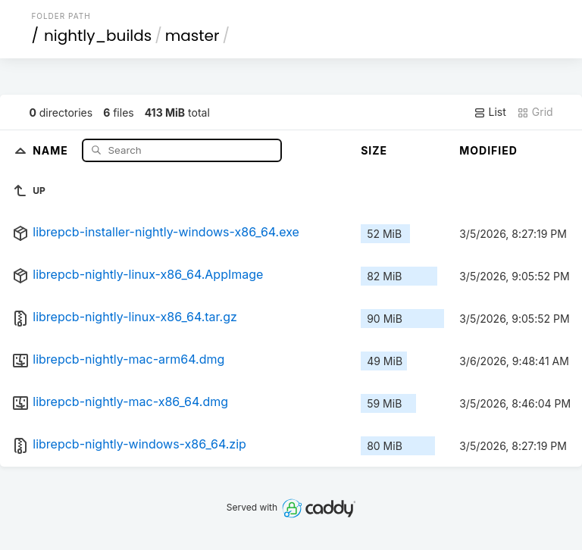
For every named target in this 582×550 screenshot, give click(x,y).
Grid (535, 112)
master (192, 35)
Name (52, 149)
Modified (488, 150)
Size (374, 150)
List (490, 112)
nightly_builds (98, 35)
